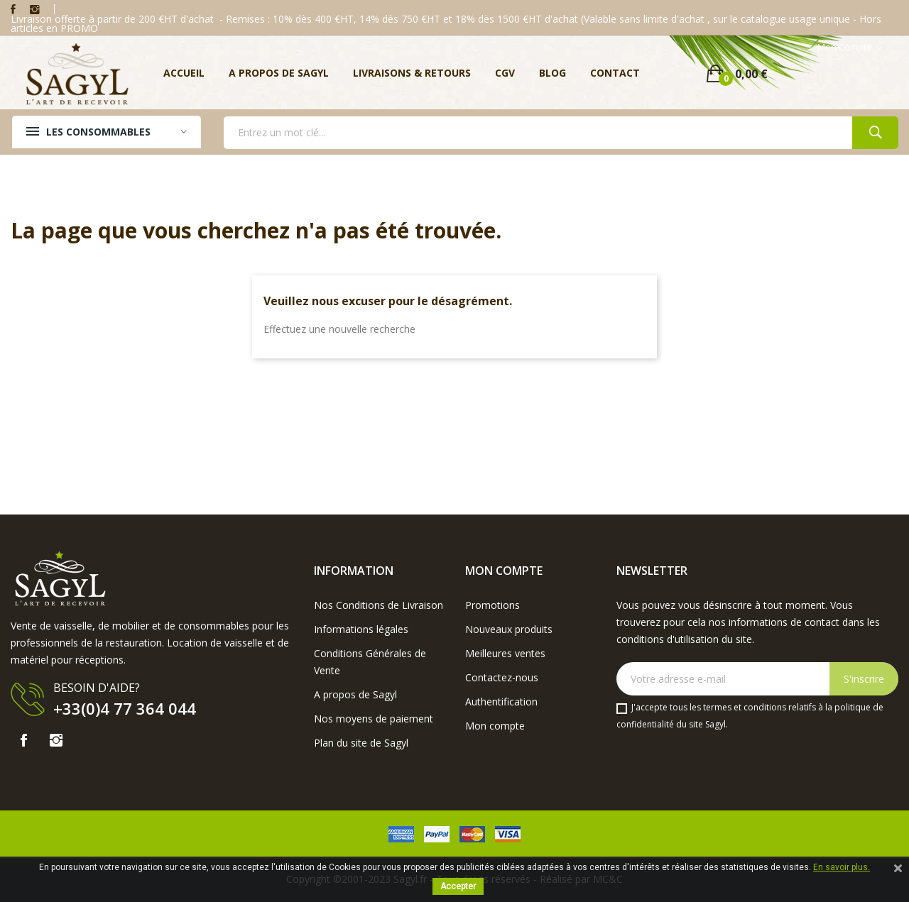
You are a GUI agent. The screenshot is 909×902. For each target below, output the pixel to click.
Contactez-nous (501, 677)
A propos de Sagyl (355, 694)
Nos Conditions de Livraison (378, 605)
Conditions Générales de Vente (370, 662)
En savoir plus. (841, 867)
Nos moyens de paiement (373, 718)
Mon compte (495, 725)
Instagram (35, 9)
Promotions (492, 605)
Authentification (501, 701)
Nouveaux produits (509, 629)
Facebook (13, 9)
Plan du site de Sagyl (361, 742)
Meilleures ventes (505, 653)
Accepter (458, 886)
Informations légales (361, 629)
